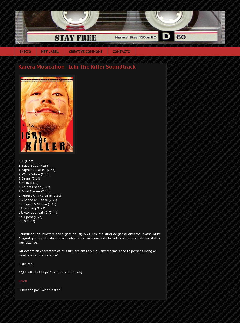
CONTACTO (121, 52)
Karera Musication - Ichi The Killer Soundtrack (77, 66)
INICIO (25, 52)
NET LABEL (50, 52)
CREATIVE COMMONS (86, 52)
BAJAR (23, 281)
